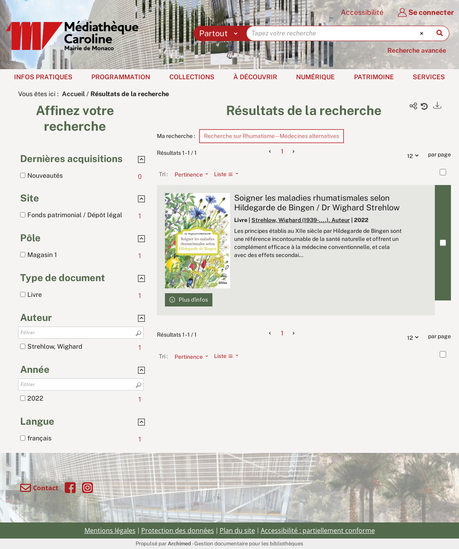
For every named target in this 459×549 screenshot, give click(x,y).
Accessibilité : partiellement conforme (318, 530)
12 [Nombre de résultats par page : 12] (414, 154)
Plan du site (237, 530)
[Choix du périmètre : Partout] (220, 33)
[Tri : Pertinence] (189, 174)
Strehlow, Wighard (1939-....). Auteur (300, 220)
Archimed (179, 544)
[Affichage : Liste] (228, 174)
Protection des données (177, 530)
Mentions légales (110, 530)
